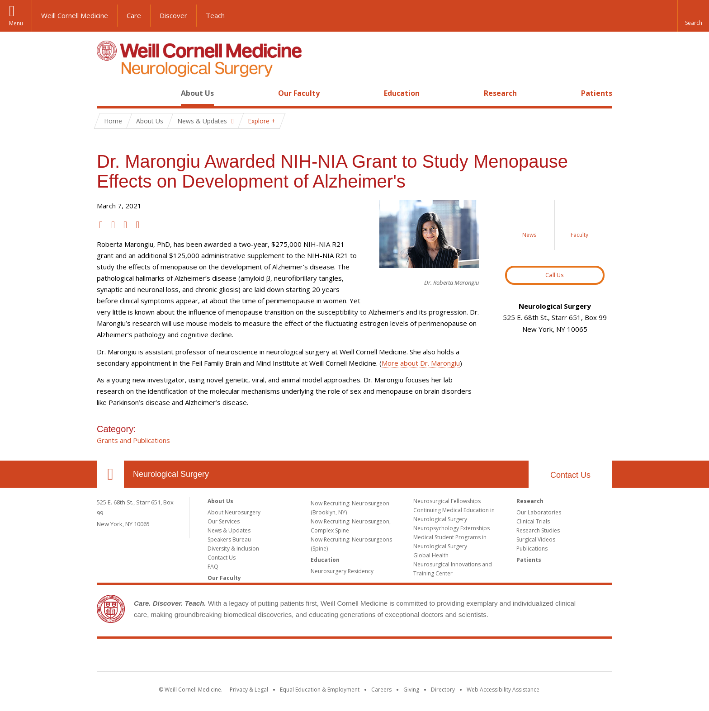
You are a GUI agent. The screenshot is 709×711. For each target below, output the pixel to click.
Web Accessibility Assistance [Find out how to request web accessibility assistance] (503, 689)
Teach (215, 15)
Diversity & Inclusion (233, 548)
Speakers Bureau (229, 539)
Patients (596, 93)
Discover (173, 15)
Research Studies (538, 530)
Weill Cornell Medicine (74, 15)
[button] (693, 16)
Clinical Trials (533, 521)
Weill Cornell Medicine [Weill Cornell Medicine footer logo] (354, 656)
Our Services (224, 521)
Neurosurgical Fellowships (447, 501)
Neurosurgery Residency (342, 571)
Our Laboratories (538, 512)
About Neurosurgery (234, 512)
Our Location (110, 474)
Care (134, 15)
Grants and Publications (133, 440)
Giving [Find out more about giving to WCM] (411, 689)
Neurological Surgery (171, 474)
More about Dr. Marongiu (421, 362)
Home (106, 93)
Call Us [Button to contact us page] (554, 275)
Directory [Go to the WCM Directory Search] (443, 689)
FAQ (213, 566)
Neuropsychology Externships (451, 528)
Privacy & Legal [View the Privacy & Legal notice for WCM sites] (249, 689)
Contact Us (570, 475)
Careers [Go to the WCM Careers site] (381, 689)
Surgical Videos (535, 539)
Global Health (431, 555)
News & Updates (229, 530)
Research (500, 93)
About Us (197, 93)
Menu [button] (16, 23)
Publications (532, 548)
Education (402, 93)
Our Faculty (299, 93)
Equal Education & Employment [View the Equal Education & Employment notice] (319, 689)
